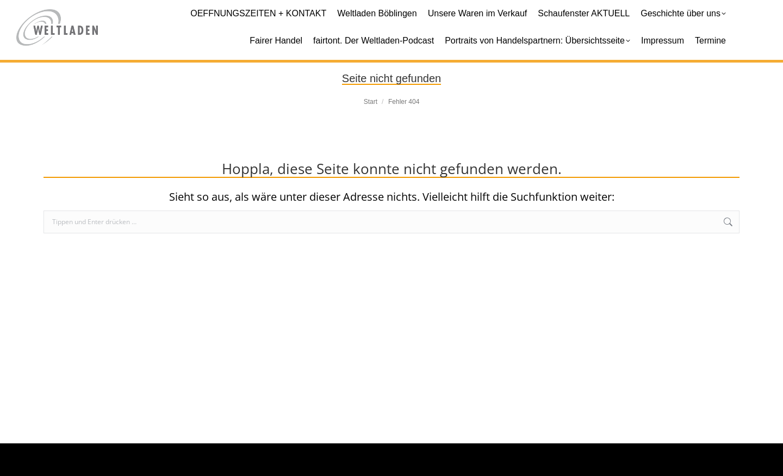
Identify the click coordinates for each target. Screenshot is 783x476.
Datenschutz (678, 459)
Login (734, 459)
